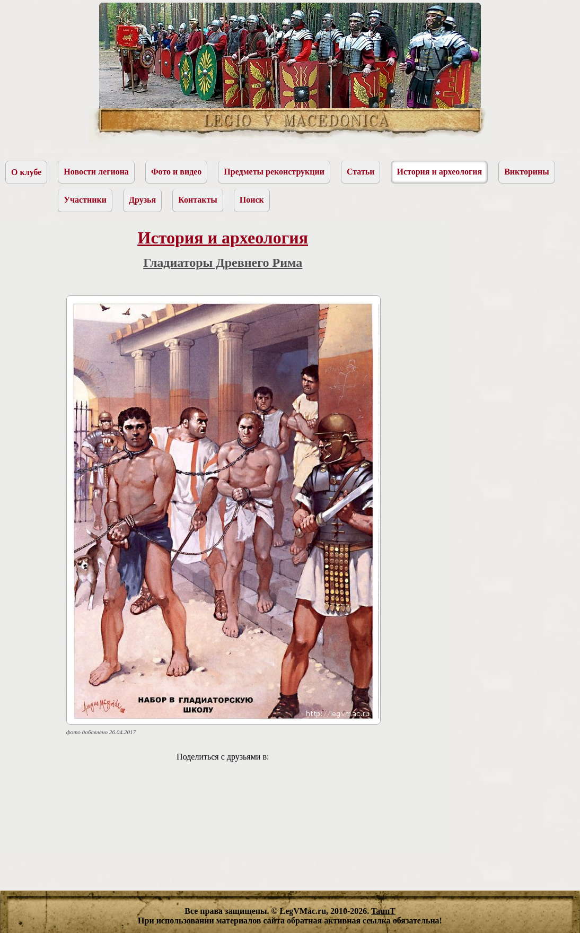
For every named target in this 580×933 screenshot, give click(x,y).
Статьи (361, 171)
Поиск (252, 199)
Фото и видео (176, 171)
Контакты (197, 199)
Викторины (526, 171)
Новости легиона (96, 171)
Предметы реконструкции (274, 171)
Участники (85, 199)
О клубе (26, 172)
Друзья (142, 199)
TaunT (383, 910)
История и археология (439, 171)
